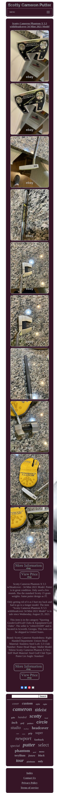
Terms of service (29, 787)
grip (30, 733)
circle (42, 722)
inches (26, 729)
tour (20, 760)
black (41, 755)
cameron (22, 709)
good (34, 752)
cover (15, 703)
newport (23, 738)
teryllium (20, 755)
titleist (40, 709)
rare (17, 734)
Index (29, 773)
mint (23, 734)
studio (16, 727)
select (43, 745)
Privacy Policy (29, 782)
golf (22, 723)
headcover (40, 728)
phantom (22, 750)
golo (13, 717)
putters (30, 723)
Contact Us (29, 777)
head (46, 718)
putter (29, 745)
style (38, 704)
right (45, 704)
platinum (31, 762)
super (39, 733)
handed (22, 717)
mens (41, 751)
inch (14, 722)
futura (31, 755)
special (15, 746)
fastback (39, 739)
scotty (35, 716)
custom (27, 703)
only (40, 761)
